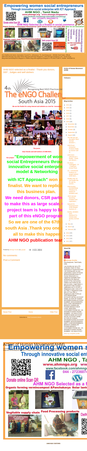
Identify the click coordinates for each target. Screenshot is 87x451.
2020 (68, 108)
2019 (68, 110)
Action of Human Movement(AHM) (34, 344)
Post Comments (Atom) (34, 317)
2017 (68, 116)
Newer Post (7, 312)
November (71, 127)
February (71, 229)
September (71, 132)
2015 (68, 121)
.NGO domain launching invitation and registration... (72, 198)
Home (31, 312)
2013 (68, 236)
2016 (68, 119)
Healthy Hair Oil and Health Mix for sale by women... (72, 181)
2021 (68, 105)
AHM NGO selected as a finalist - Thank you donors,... (72, 157)
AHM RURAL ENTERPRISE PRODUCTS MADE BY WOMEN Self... (73, 190)
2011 (68, 241)
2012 (68, 238)
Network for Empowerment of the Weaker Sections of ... (72, 206)
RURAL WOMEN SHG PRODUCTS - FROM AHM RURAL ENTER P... (73, 216)
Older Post (53, 312)
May (69, 224)
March (70, 226)
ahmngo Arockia (71, 260)
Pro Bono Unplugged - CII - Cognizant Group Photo (73, 165)
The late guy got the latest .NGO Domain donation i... (73, 140)
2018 (68, 113)
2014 (68, 233)
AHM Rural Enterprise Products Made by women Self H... (73, 149)
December (71, 124)
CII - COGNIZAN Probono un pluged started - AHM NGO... (73, 173)
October (70, 129)
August (70, 135)
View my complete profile (72, 333)
